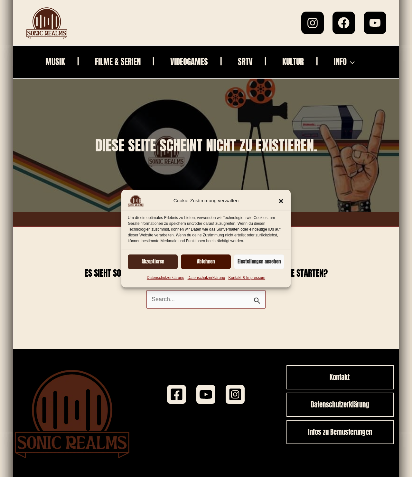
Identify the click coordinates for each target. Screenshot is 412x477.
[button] (281, 201)
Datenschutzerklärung (165, 277)
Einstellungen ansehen (259, 261)
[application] (351, 62)
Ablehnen (206, 261)
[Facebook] (343, 23)
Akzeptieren (153, 261)
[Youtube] (205, 394)
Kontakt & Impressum (246, 277)
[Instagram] (312, 23)
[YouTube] (375, 23)
